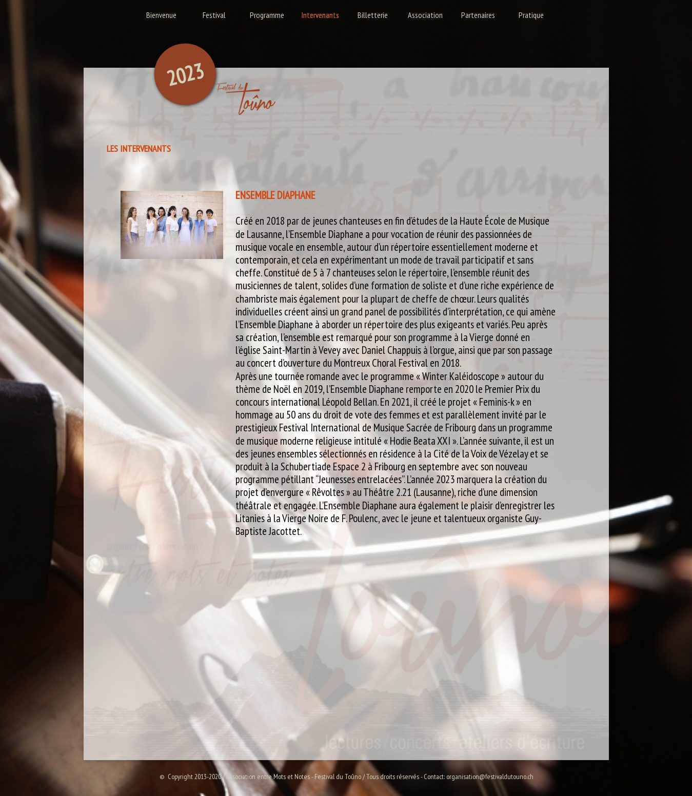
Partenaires (478, 15)
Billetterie (373, 15)
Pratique (531, 15)
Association (425, 15)
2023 (185, 74)
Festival (214, 15)
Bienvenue (161, 15)
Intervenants (320, 15)
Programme (267, 15)
